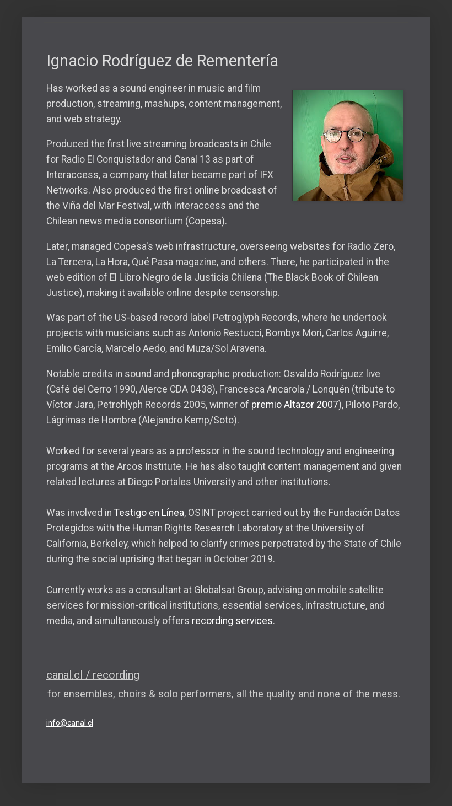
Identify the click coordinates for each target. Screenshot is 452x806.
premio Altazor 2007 (294, 404)
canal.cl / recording (92, 674)
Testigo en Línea (149, 512)
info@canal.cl (69, 722)
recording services (232, 620)
